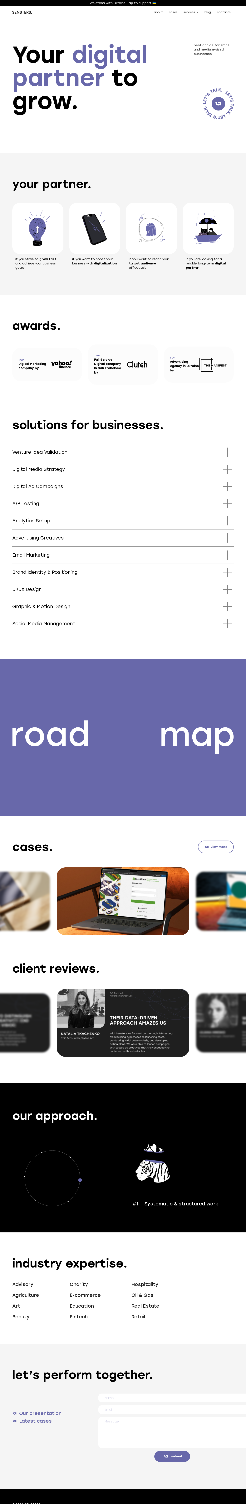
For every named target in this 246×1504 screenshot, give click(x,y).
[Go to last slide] (18, 901)
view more (219, 847)
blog (207, 12)
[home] (22, 12)
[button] (190, 12)
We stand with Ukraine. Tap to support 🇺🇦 (123, 3)
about (158, 12)
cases (173, 12)
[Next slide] (224, 901)
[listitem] (123, 901)
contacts (224, 12)
